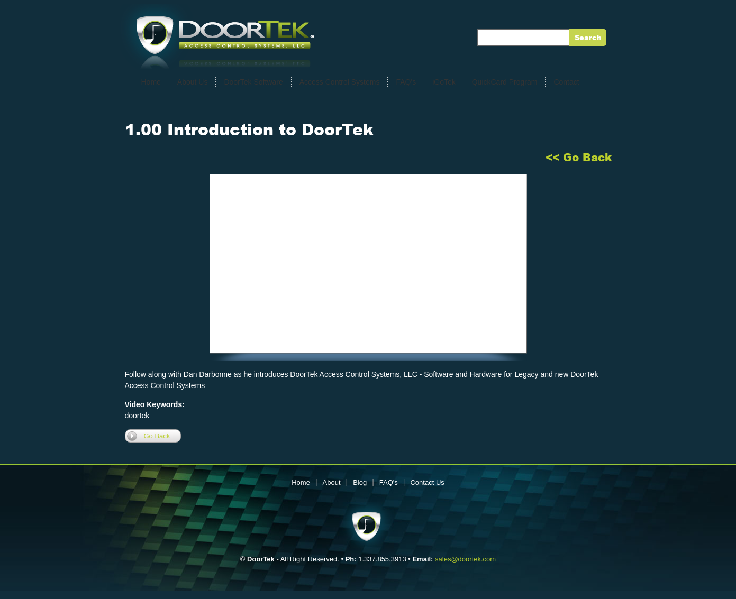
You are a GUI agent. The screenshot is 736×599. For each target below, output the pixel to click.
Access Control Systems (339, 82)
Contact (566, 82)
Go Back (157, 436)
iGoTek (444, 82)
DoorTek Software (253, 82)
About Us (192, 82)
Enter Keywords (509, 37)
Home (151, 82)
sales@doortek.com (465, 559)
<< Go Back (579, 158)
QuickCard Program (505, 82)
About (332, 482)
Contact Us (427, 482)
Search (588, 38)
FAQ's (406, 82)
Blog (360, 482)
